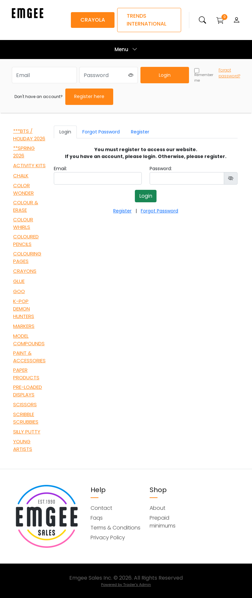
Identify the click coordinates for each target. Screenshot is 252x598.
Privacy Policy (108, 537)
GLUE (19, 281)
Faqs (97, 518)
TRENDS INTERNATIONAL (146, 20)
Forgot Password (101, 132)
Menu (126, 49)
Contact (101, 508)
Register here (89, 96)
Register (140, 132)
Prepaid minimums (163, 521)
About (157, 508)
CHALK (21, 175)
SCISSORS (25, 404)
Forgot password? (229, 73)
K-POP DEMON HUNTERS (23, 309)
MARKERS (23, 326)
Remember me (203, 75)
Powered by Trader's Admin (126, 584)
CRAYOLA (92, 20)
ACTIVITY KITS (29, 165)
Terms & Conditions (115, 527)
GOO (19, 291)
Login (165, 75)
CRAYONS (24, 271)
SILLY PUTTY (26, 431)
